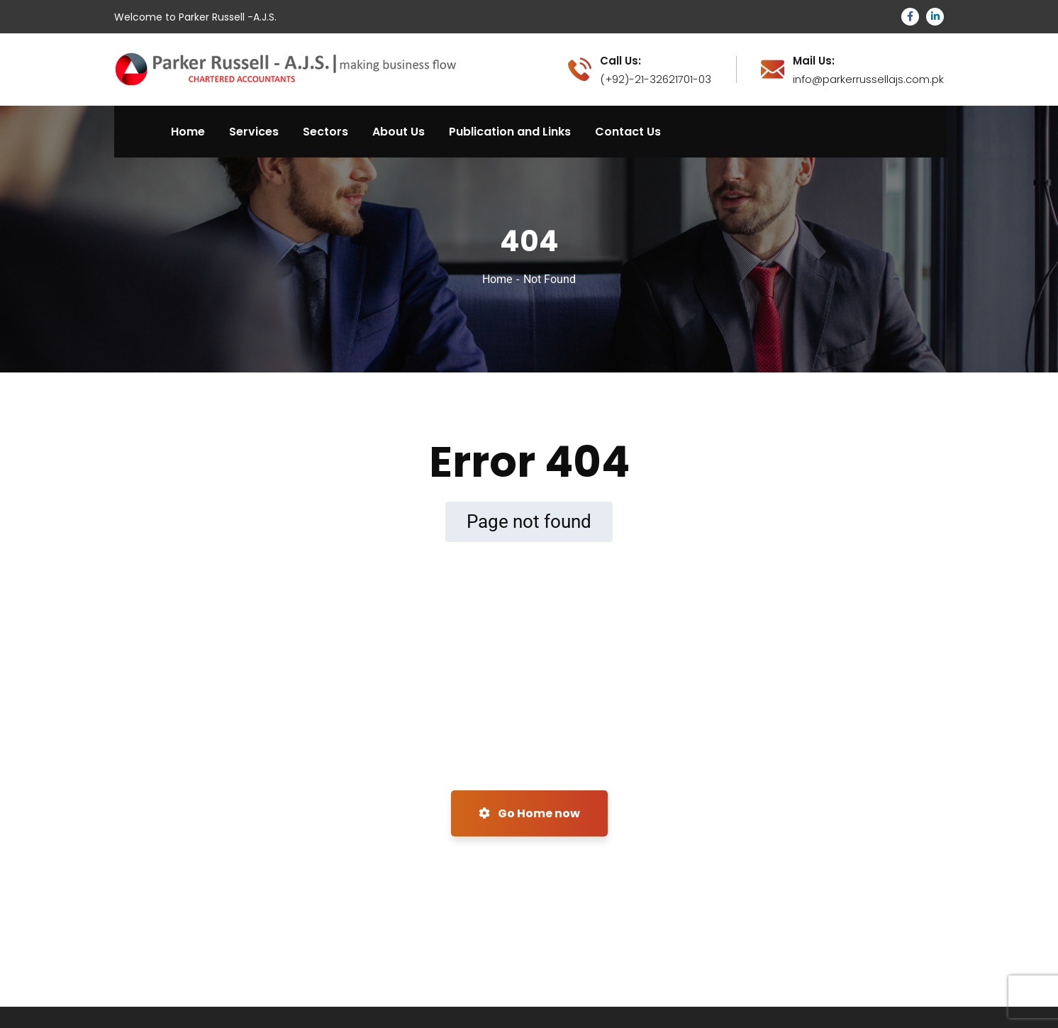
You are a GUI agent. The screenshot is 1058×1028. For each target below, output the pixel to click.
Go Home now (529, 813)
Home (497, 279)
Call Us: (620, 61)
